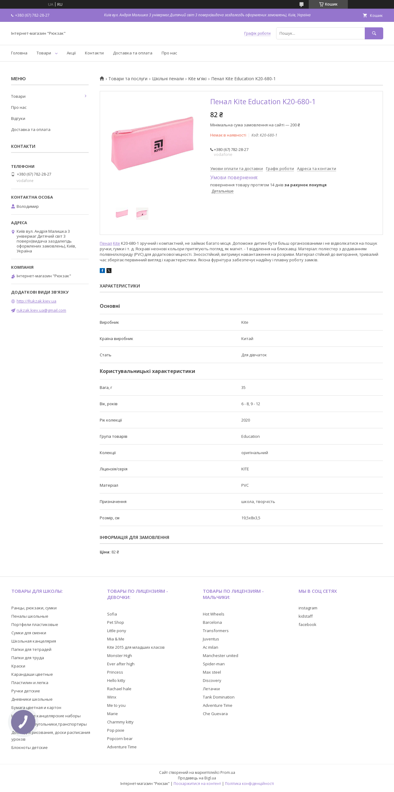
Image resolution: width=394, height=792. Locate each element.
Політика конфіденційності (249, 783)
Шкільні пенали (168, 78)
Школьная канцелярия (33, 641)
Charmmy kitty (120, 722)
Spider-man (214, 664)
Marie (112, 713)
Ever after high (121, 664)
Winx (111, 697)
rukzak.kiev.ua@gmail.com (41, 310)
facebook (307, 624)
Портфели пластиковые (34, 624)
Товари (44, 53)
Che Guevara (215, 713)
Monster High (119, 655)
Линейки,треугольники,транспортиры (49, 724)
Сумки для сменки (28, 633)
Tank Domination (219, 697)
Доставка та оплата (132, 53)
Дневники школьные (32, 699)
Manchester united (220, 655)
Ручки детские (25, 691)
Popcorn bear (120, 738)
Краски (18, 666)
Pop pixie (115, 730)
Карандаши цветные (32, 674)
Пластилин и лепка (29, 682)
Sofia (112, 614)
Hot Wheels (213, 614)
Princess (115, 672)
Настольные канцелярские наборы (46, 716)
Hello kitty (116, 680)
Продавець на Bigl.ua (197, 778)
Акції (71, 53)
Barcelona (212, 622)
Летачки (211, 688)
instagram (308, 608)
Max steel (212, 672)
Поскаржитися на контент (197, 783)
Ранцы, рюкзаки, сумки (34, 608)
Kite (116, 243)
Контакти (94, 53)
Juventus (211, 639)
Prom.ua (227, 772)
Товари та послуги (127, 78)
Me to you (116, 705)
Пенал (106, 243)
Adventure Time (122, 747)
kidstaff (306, 616)
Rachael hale (119, 688)
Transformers (216, 630)
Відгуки (18, 118)
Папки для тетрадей (31, 649)
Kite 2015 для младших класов (136, 647)
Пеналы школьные (29, 616)
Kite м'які (197, 78)
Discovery (212, 680)
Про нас (169, 53)
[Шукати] (374, 33)
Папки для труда (27, 657)
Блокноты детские (29, 747)
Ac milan (210, 647)
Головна (19, 53)
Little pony (116, 630)
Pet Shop (115, 622)
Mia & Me (115, 639)
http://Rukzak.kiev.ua (36, 301)
